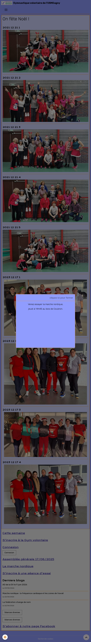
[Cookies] (5, 637)
